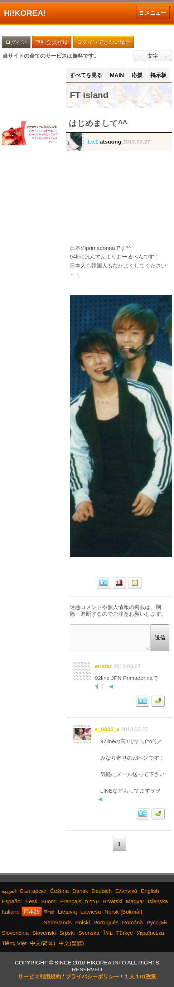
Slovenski (44, 933)
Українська (150, 933)
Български (33, 891)
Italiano (11, 912)
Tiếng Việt (14, 943)
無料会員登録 (51, 42)
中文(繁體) (71, 943)
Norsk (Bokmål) (123, 912)
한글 (49, 912)
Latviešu (90, 912)
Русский (156, 922)
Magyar (135, 901)
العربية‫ (9, 891)
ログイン (16, 42)
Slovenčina (15, 933)
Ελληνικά (126, 891)
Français (70, 901)
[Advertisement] (30, 90)
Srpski (67, 933)
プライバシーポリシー (92, 976)
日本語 (32, 911)
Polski (82, 922)
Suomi (49, 901)
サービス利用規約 (39, 976)
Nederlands (58, 922)
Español (12, 901)
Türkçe (124, 933)
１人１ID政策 (140, 976)
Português (106, 922)
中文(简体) (42, 943)
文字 (153, 56)
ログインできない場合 (103, 42)
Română (132, 922)
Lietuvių (67, 912)
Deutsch (102, 891)
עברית (92, 901)
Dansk (80, 891)
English (150, 891)
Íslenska (158, 901)
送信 (160, 637)
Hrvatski (112, 901)
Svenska (89, 933)
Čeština (59, 891)
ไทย (108, 933)
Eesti (31, 901)
